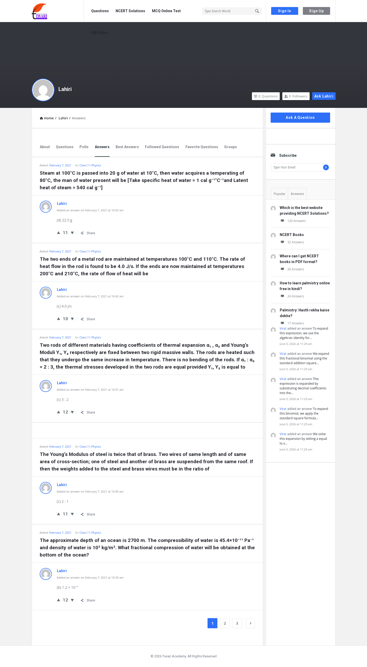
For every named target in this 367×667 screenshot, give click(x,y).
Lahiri (65, 89)
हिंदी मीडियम (99, 33)
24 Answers (292, 296)
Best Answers (127, 147)
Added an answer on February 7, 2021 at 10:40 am (90, 491)
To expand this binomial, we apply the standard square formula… (304, 413)
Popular (279, 194)
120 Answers (293, 221)
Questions (100, 11)
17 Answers (292, 323)
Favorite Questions (201, 147)
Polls (84, 147)
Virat (283, 328)
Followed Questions (162, 147)
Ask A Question (300, 117)
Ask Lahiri (323, 96)
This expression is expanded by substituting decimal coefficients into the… (303, 386)
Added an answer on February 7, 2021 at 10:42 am (90, 296)
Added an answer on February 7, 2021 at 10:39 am (90, 577)
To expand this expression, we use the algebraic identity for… (304, 333)
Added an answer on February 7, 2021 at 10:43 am (90, 210)
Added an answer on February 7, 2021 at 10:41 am (90, 389)
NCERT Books (292, 235)
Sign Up (316, 11)
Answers (102, 147)
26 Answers (292, 269)
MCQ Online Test (166, 11)
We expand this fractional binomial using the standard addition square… (304, 358)
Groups (230, 147)
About (45, 147)
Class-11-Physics (90, 165)
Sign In (284, 11)
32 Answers (292, 242)
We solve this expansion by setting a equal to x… (303, 439)
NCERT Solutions (130, 11)
